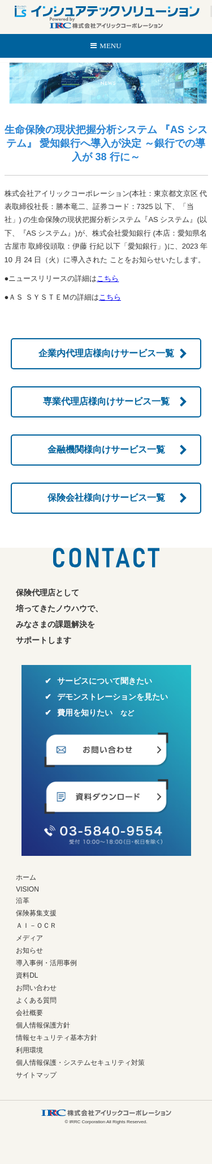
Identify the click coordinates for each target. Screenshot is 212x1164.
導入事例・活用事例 (46, 963)
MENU (110, 45)
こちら (108, 278)
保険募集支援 (36, 913)
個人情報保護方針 (43, 1025)
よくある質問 (36, 1000)
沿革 (22, 901)
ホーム (26, 877)
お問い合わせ (36, 988)
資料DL (27, 975)
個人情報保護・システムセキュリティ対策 (80, 1063)
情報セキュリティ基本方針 (56, 1038)
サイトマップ (36, 1075)
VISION (27, 889)
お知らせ (29, 950)
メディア (29, 938)
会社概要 (29, 1013)
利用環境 (29, 1050)
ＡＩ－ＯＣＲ (36, 926)
